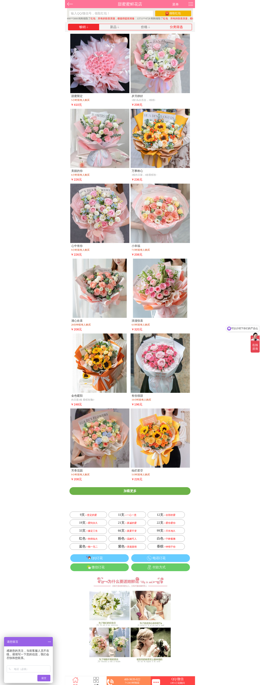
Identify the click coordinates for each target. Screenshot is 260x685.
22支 (166, 522)
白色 (166, 538)
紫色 (127, 546)
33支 (88, 530)
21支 (127, 522)
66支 (127, 530)
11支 (127, 514)
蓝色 (88, 546)
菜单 (175, 4)
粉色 (127, 538)
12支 (166, 514)
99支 (166, 530)
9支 (88, 514)
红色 (88, 538)
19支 (88, 522)
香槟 (166, 546)
